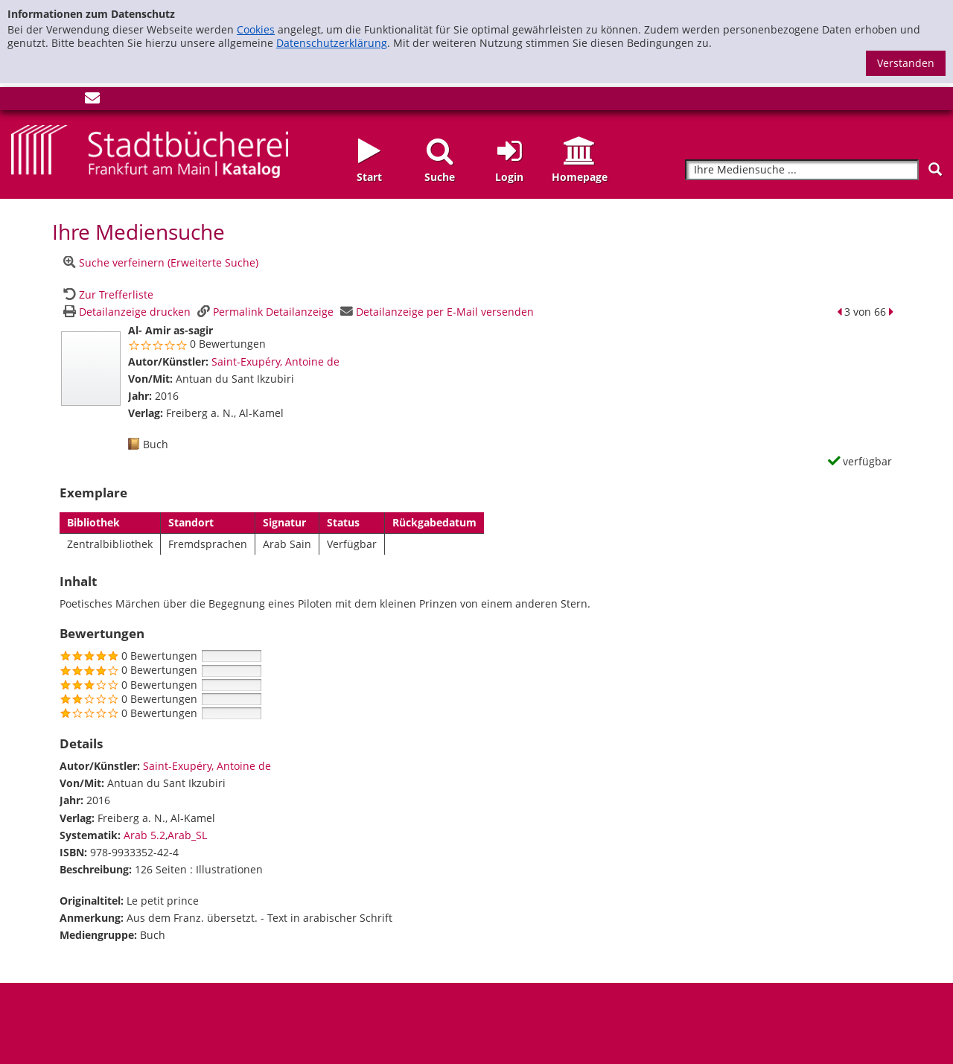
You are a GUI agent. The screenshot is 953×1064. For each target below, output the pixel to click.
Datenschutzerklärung (331, 43)
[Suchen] (935, 169)
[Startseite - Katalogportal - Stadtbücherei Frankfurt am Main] (149, 150)
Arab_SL (187, 835)
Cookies (256, 29)
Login (509, 177)
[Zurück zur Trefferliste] (106, 294)
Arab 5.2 (144, 835)
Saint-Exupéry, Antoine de (275, 361)
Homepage (580, 177)
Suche (439, 177)
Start (369, 177)
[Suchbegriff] (802, 170)
